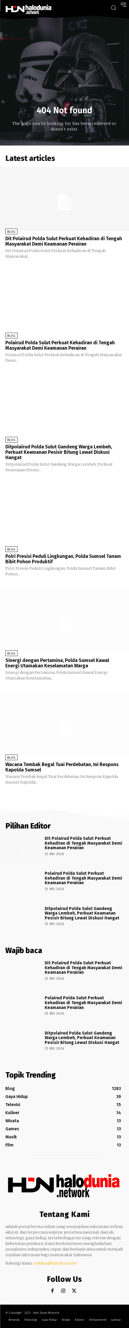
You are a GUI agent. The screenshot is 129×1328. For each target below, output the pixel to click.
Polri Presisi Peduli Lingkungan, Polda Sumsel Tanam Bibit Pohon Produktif (63, 559)
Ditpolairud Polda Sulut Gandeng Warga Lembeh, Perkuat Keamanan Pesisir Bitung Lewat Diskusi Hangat (58, 452)
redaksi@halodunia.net (55, 1263)
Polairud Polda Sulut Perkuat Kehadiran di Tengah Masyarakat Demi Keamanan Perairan (60, 345)
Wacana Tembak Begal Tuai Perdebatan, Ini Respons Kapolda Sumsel (61, 767)
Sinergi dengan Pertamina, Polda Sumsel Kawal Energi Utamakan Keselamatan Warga (57, 663)
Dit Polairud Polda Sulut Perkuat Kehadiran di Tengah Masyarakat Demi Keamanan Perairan (63, 241)
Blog (11, 231)
